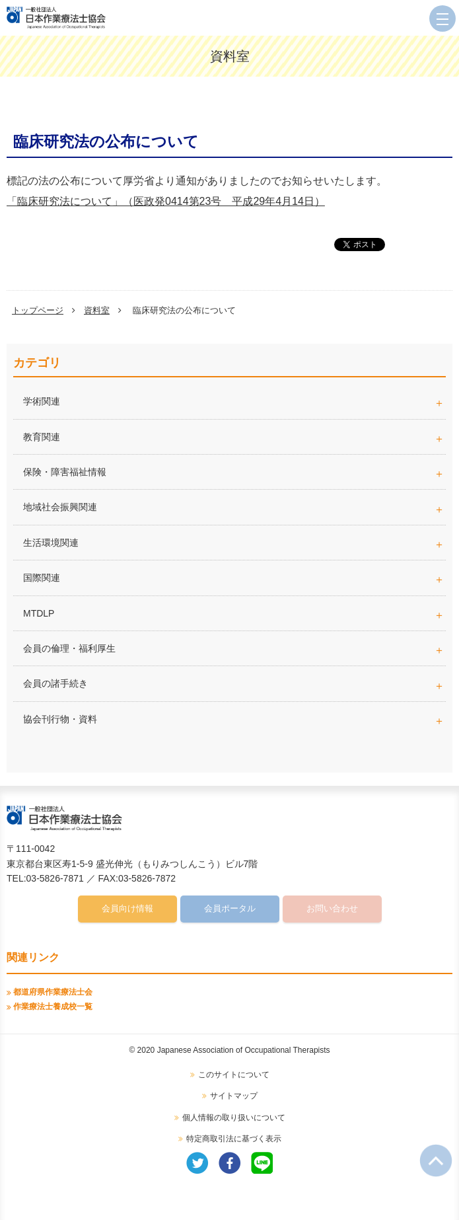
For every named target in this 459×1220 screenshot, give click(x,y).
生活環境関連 (51, 542)
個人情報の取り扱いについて (233, 1117)
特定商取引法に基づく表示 (233, 1138)
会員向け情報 (127, 908)
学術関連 (234, 401)
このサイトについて (233, 1074)
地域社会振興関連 (60, 507)
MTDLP (234, 613)
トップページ (37, 310)
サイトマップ (234, 1095)
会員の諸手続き (55, 683)
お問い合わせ (332, 908)
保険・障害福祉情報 (64, 472)
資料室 (97, 310)
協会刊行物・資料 (60, 719)
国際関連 (41, 577)
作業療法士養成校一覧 (52, 1006)
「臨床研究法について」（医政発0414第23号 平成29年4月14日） (166, 201)
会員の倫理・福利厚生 (69, 648)
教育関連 (41, 437)
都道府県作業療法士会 (52, 992)
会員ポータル (230, 908)
